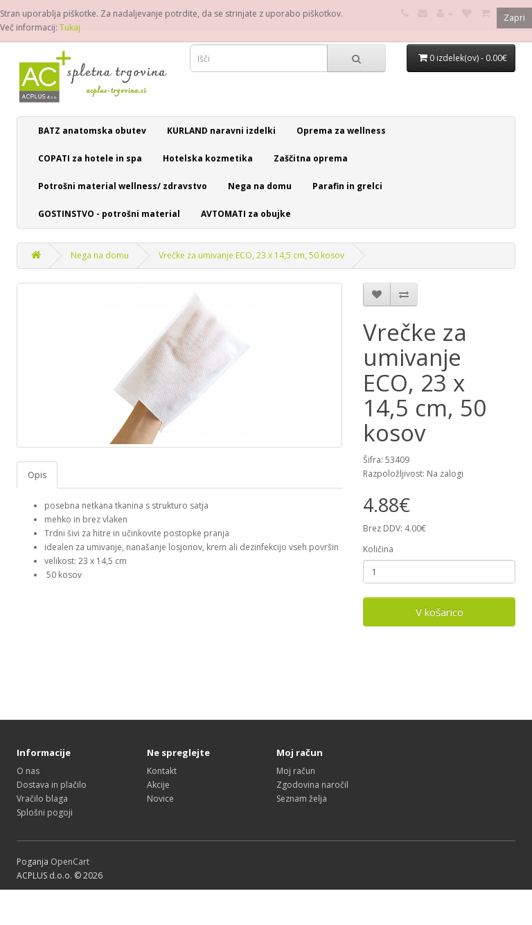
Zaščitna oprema (311, 158)
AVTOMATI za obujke (246, 214)
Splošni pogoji (45, 812)
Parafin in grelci (347, 186)
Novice (160, 798)
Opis (37, 475)
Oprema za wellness (341, 130)
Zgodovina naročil (312, 785)
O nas (28, 771)
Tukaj (70, 27)
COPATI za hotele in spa (90, 158)
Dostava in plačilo (52, 785)
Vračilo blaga (42, 798)
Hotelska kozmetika (208, 158)
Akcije (158, 785)
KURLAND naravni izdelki (221, 130)
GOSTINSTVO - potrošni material (109, 214)
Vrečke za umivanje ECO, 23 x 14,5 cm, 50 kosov (251, 255)
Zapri (514, 18)
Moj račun (295, 771)
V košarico (439, 612)
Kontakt (162, 771)
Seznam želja (301, 798)
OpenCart (70, 861)
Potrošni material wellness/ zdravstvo (122, 186)
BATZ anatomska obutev (92, 130)
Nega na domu (260, 186)
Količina (378, 549)
